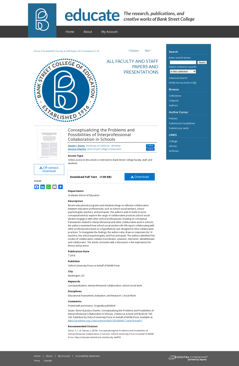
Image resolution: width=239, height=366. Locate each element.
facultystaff (48, 51)
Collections (175, 95)
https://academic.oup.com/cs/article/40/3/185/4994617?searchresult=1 (105, 320)
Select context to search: (183, 66)
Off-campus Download (49, 169)
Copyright (48, 360)
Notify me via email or (182, 82)
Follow (150, 145)
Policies (173, 118)
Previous (134, 50)
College (173, 141)
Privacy (37, 360)
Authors (173, 105)
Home (37, 51)
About (49, 356)
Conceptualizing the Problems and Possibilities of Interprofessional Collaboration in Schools (101, 134)
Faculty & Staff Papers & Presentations (75, 51)
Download (140, 177)
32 (98, 51)
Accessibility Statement (87, 356)
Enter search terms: (180, 57)
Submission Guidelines (182, 123)
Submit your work (179, 128)
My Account (64, 356)
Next (147, 50)
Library (173, 146)
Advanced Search (178, 78)
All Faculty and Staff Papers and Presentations (132, 66)
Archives (174, 151)
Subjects (174, 100)
